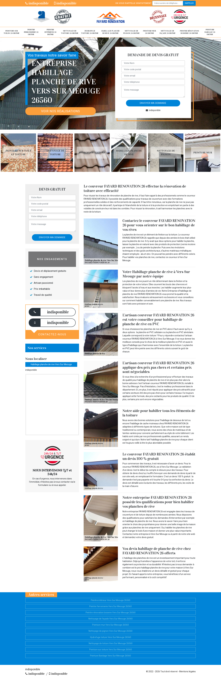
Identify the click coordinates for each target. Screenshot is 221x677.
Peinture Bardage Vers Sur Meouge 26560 (110, 655)
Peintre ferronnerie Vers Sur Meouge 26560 (110, 606)
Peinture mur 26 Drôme (149, 32)
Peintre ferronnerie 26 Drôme (31, 32)
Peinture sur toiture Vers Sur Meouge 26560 (110, 649)
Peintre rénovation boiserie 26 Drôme (189, 32)
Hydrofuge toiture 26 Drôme (89, 32)
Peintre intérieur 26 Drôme (50, 32)
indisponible (37, 3)
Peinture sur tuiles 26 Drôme (11, 32)
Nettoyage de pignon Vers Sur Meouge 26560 (110, 631)
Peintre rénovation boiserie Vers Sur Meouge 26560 (111, 612)
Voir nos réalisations (60, 111)
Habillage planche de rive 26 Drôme (110, 32)
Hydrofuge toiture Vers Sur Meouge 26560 (110, 637)
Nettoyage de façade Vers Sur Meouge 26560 (110, 618)
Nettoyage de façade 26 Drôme (167, 32)
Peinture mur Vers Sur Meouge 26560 (110, 625)
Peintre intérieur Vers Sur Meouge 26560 (110, 600)
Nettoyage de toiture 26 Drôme (69, 32)
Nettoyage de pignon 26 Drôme (131, 32)
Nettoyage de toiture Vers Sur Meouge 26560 (110, 643)
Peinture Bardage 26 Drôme (210, 32)
